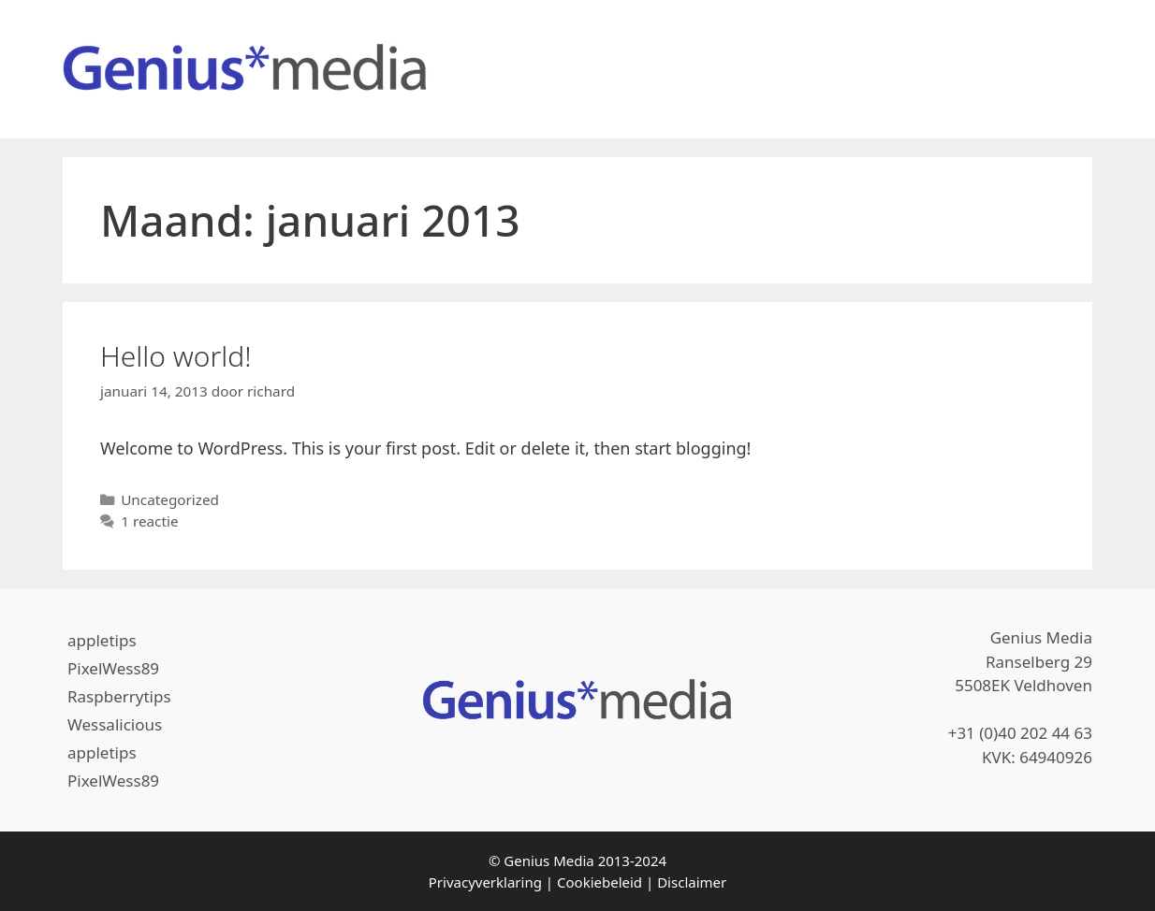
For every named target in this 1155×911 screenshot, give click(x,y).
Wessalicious (114, 724)
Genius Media (548, 860)
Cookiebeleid (599, 882)
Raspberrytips (119, 696)
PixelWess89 (113, 668)
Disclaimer (691, 882)
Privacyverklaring (485, 882)
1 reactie (149, 521)
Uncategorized (170, 499)
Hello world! (176, 356)
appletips (102, 640)
